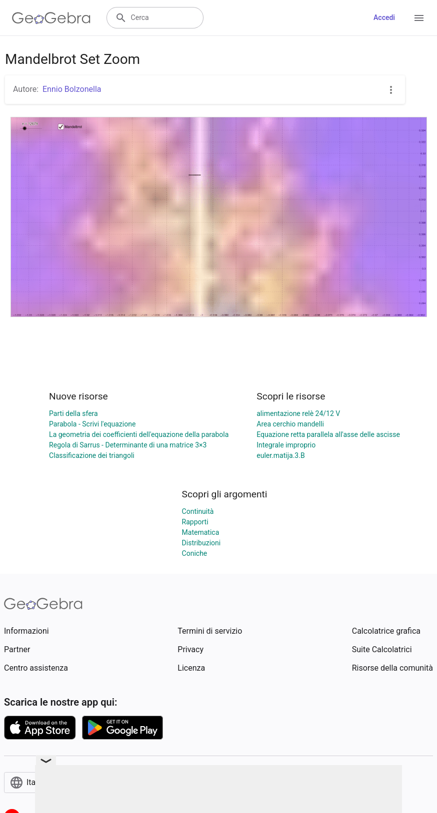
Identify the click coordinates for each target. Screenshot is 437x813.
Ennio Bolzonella (71, 89)
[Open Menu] (419, 18)
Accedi (384, 17)
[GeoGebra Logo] (51, 18)
